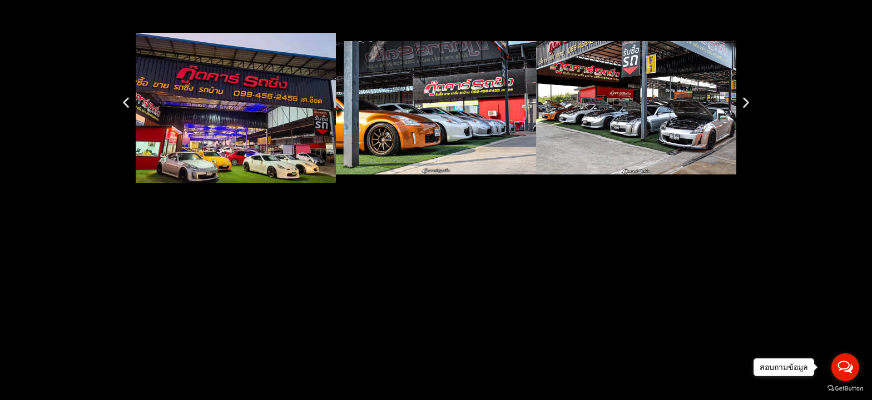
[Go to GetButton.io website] (845, 388)
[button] (126, 102)
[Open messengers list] (845, 367)
